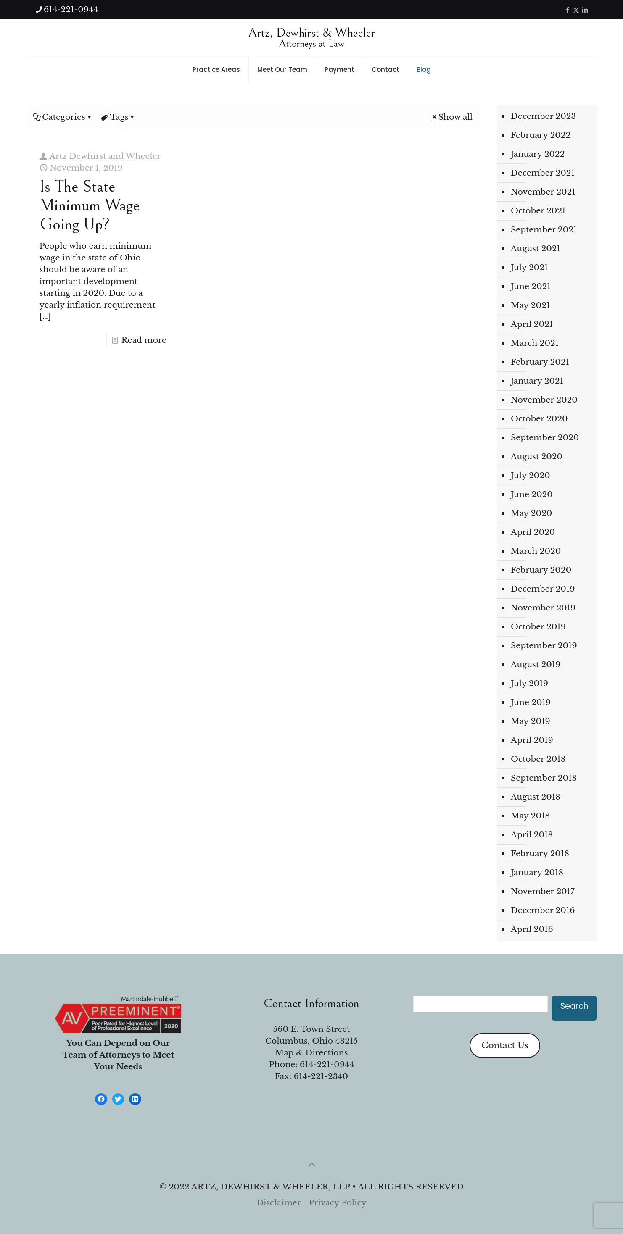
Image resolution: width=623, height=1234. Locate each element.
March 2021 (535, 343)
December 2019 (543, 589)
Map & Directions (311, 1053)
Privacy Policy (338, 1203)
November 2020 (544, 400)
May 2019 (530, 721)
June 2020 (532, 494)
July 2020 (530, 475)
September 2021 (544, 229)
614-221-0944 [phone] (71, 9)
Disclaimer (278, 1203)
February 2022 (540, 135)
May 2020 (531, 513)
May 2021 (530, 305)
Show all (451, 117)
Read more (143, 340)
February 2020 (541, 570)
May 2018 (530, 816)
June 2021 (531, 286)
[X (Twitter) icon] (576, 10)
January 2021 (537, 381)
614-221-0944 (327, 1064)
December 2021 (543, 173)
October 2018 (538, 759)
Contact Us (504, 1045)
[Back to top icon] (311, 1164)
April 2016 (532, 929)
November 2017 (543, 891)
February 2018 (540, 853)
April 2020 (533, 532)
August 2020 (536, 456)
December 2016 (543, 910)
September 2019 (544, 645)
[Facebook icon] (567, 10)
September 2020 (545, 437)
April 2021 (532, 324)
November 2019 (543, 608)
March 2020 (536, 551)
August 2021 (535, 248)
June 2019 (531, 702)
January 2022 (538, 154)
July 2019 (529, 683)
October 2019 (538, 626)
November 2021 (543, 192)
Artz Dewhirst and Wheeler (105, 156)
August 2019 (535, 664)
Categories (63, 117)
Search (574, 1006)
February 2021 (540, 362)
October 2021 (538, 211)
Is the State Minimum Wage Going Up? (90, 205)
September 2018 (544, 778)
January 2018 (537, 872)
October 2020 (539, 419)
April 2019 (532, 740)
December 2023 (543, 116)
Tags (119, 117)
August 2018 (535, 797)
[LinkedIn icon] (585, 10)
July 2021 (529, 267)
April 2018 (532, 834)
